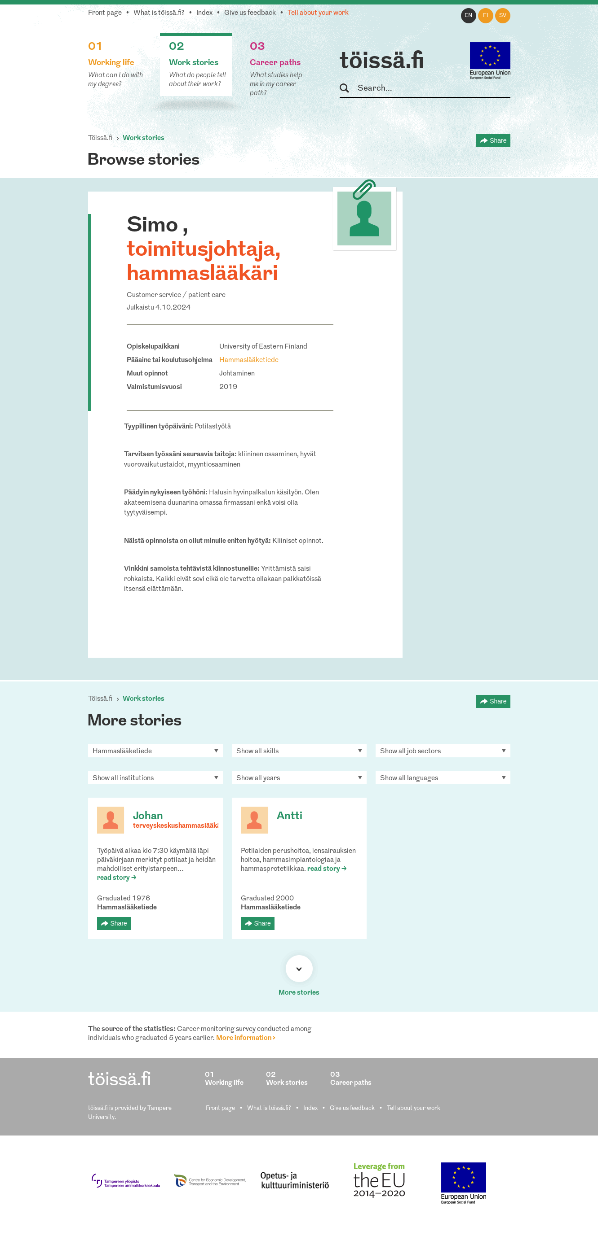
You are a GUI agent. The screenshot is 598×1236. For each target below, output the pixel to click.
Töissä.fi (100, 138)
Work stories (143, 138)
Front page (105, 13)
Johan (148, 816)
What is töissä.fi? (159, 13)
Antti (289, 816)
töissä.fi (382, 62)
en (468, 15)
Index (204, 13)
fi (485, 15)
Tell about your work (318, 13)
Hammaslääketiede (249, 360)
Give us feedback (250, 13)
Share (498, 140)
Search (348, 88)
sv (502, 15)
